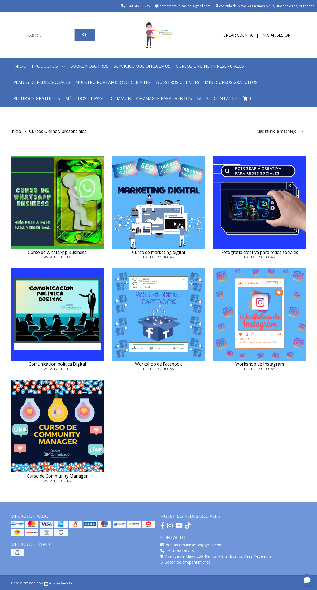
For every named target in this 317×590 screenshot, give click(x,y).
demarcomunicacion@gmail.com (191, 544)
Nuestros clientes (177, 82)
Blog (203, 98)
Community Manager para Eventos (151, 98)
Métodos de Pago (85, 98)
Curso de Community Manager (57, 476)
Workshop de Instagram (259, 364)
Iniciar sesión (276, 35)
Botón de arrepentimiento (185, 562)
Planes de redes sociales (41, 82)
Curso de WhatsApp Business (57, 252)
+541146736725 (177, 550)
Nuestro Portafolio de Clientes (113, 82)
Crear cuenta (238, 35)
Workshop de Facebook (158, 364)
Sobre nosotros (89, 66)
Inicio (20, 66)
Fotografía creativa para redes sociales (259, 252)
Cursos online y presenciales (210, 66)
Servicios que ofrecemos (142, 66)
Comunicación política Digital (57, 364)
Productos (48, 66)
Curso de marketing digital (158, 252)
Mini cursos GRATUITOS (231, 82)
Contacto (225, 98)
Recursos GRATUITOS (36, 98)
